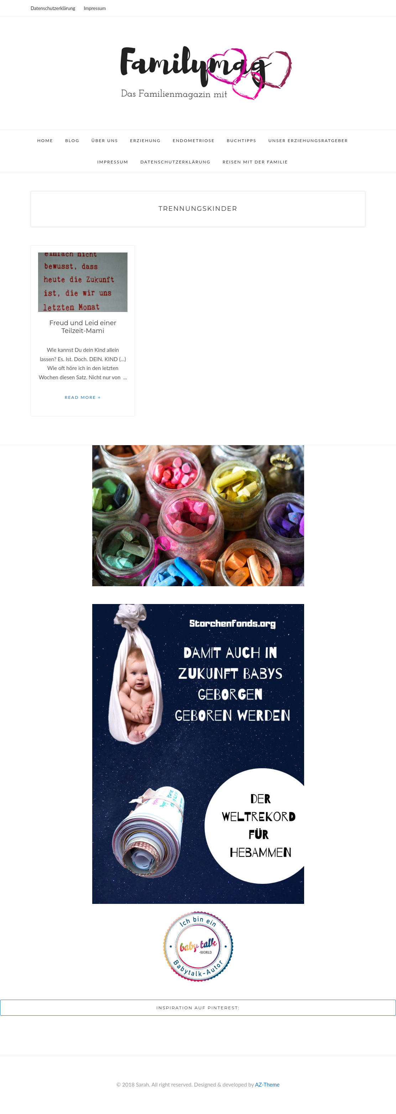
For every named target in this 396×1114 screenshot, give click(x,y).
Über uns (105, 140)
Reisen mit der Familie (255, 162)
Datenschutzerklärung (53, 8)
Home (45, 140)
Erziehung (145, 140)
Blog (72, 140)
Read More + (83, 397)
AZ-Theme (267, 1084)
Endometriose (194, 140)
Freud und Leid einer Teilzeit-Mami (82, 327)
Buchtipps (241, 140)
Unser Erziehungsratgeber (308, 140)
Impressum (95, 8)
